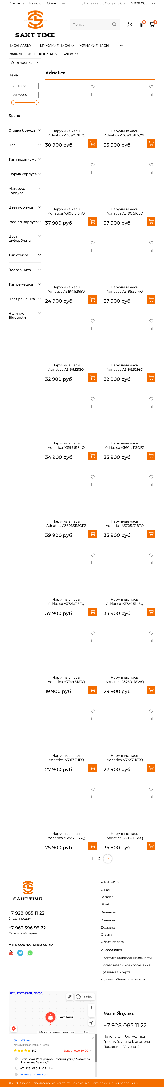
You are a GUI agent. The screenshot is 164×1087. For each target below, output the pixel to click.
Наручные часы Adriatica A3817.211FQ (66, 758)
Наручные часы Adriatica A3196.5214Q (125, 367)
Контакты (17, 3)
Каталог (36, 3)
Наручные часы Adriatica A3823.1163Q (125, 758)
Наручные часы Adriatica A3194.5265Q (66, 289)
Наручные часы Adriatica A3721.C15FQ (66, 601)
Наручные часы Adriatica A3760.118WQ (124, 679)
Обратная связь (113, 942)
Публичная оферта (115, 972)
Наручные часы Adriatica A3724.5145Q (124, 601)
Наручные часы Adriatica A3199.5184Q (66, 445)
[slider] (13, 102)
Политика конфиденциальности (126, 958)
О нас (52, 3)
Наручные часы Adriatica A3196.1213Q (66, 367)
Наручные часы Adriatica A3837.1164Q (125, 836)
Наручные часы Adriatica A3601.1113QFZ (124, 445)
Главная (15, 54)
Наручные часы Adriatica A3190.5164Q (66, 211)
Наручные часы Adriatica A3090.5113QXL (124, 133)
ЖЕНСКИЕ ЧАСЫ (96, 46)
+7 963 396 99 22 (27, 927)
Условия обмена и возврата (123, 979)
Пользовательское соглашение (126, 965)
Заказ (105, 904)
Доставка (108, 927)
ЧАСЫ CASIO (22, 46)
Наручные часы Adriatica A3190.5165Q (125, 211)
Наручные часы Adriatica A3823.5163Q (66, 836)
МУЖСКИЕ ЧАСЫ (57, 46)
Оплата (106, 934)
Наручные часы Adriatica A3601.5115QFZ (66, 523)
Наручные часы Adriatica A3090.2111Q (66, 133)
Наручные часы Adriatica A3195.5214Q (125, 289)
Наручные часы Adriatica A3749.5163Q (66, 679)
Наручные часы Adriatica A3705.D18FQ (125, 523)
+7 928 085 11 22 (142, 3)
